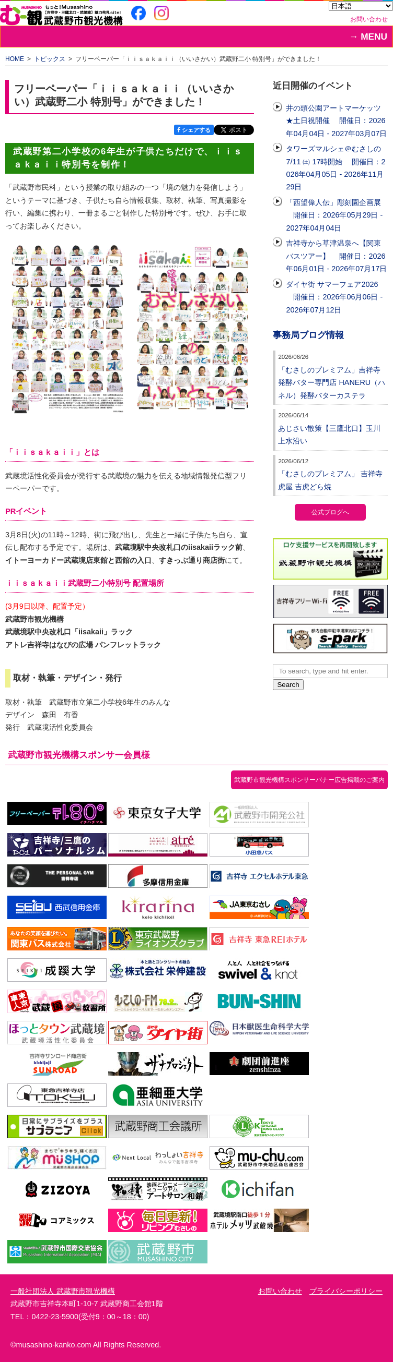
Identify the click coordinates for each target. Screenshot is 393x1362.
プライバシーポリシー (346, 1291)
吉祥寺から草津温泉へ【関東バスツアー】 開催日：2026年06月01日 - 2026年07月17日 (336, 256)
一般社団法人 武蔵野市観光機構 (62, 1291)
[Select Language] (361, 6)
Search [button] (288, 685)
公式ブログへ (330, 512)
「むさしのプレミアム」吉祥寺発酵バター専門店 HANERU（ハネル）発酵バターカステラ (331, 383)
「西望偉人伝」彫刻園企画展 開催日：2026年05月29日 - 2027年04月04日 (334, 215)
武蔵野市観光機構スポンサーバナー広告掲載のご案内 (309, 780)
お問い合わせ (369, 19)
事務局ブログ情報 (308, 335)
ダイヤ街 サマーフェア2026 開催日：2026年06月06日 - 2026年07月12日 (334, 297)
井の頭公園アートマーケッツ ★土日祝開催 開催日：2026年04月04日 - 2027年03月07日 (336, 121)
